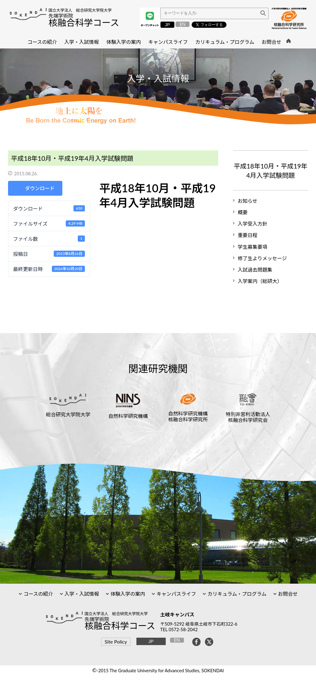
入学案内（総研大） (260, 281)
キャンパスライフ (175, 594)
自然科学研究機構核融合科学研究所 (188, 416)
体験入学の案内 (127, 594)
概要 (242, 212)
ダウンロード (40, 188)
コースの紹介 (37, 594)
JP (167, 24)
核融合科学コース (83, 22)
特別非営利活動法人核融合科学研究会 (248, 417)
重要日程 (247, 235)
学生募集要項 (252, 247)
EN (182, 24)
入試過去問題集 (255, 270)
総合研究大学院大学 (68, 414)
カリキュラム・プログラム (236, 594)
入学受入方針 (252, 224)
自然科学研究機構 (128, 416)
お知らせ (247, 201)
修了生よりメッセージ (262, 258)
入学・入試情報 (81, 594)
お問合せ (287, 594)
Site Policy (116, 641)
